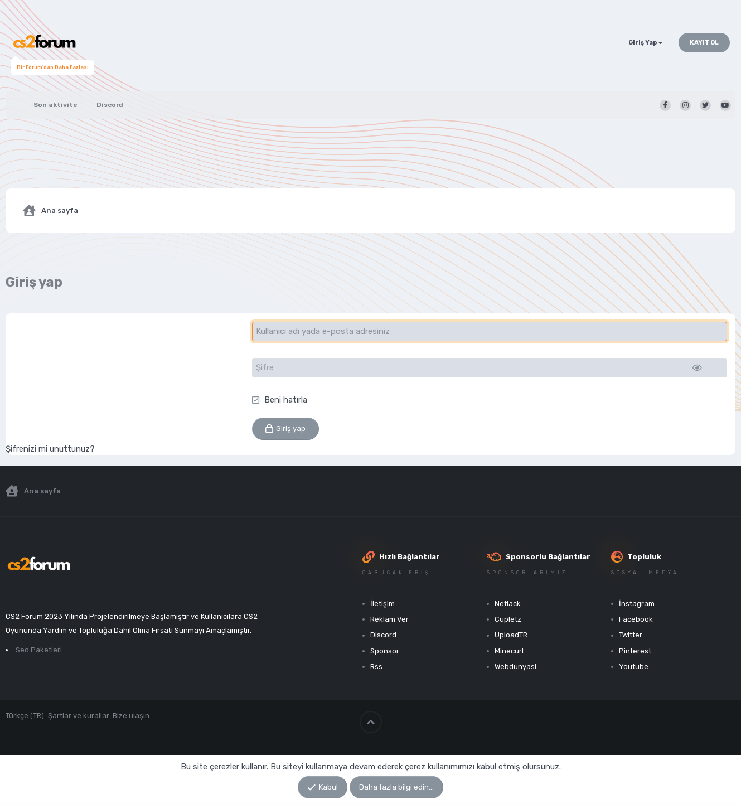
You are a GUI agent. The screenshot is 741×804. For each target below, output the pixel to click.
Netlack (508, 603)
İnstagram (637, 603)
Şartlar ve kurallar (78, 715)
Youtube (633, 666)
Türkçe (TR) (25, 715)
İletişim (382, 603)
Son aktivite (55, 105)
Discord (109, 105)
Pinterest (635, 651)
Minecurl (509, 651)
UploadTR (511, 635)
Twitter (630, 635)
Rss (376, 666)
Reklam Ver (389, 619)
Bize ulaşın (131, 715)
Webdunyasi (515, 666)
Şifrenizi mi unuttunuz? (50, 449)
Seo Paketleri (39, 650)
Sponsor (384, 651)
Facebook (636, 619)
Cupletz (508, 619)
